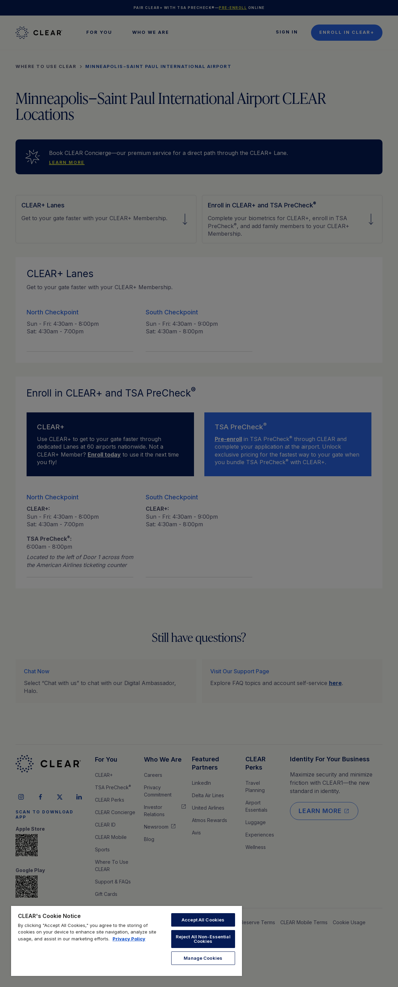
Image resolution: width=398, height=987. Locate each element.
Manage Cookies (203, 958)
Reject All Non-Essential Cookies (203, 939)
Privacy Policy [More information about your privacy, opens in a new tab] (129, 938)
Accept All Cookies (203, 919)
